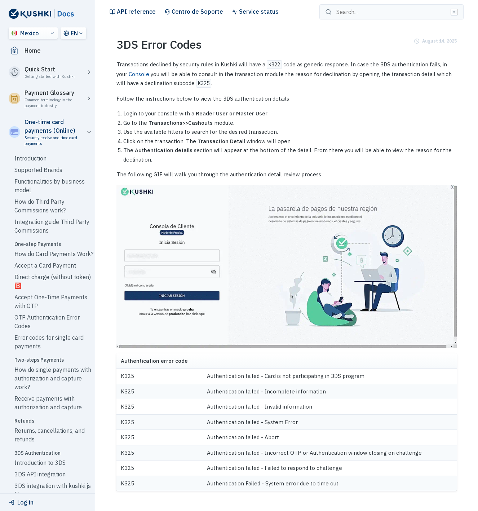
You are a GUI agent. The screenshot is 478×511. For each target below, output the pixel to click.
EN (70, 33)
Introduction (30, 158)
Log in (21, 502)
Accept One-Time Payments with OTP (50, 301)
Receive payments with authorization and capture (48, 403)
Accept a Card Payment (45, 265)
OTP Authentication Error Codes (47, 322)
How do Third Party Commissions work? (40, 206)
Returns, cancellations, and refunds (49, 435)
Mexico (25, 33)
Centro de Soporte (193, 11)
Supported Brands (38, 169)
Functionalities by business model (49, 186)
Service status (255, 11)
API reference (133, 11)
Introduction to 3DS (40, 462)
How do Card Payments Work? (53, 253)
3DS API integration (40, 474)
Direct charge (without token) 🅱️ (52, 281)
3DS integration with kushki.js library (52, 490)
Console (139, 74)
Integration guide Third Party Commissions (51, 226)
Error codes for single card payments (49, 342)
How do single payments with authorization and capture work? (52, 378)
